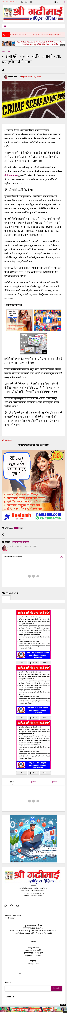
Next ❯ (45, 663)
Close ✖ (63, 1004)
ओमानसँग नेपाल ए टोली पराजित (20, 35)
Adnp (62, 45)
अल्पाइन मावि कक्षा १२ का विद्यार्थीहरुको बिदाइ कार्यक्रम (51, 35)
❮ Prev (21, 663)
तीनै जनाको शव (11, 175)
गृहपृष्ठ (3, 51)
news (9, 51)
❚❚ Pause (33, 663)
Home (19, 973)
